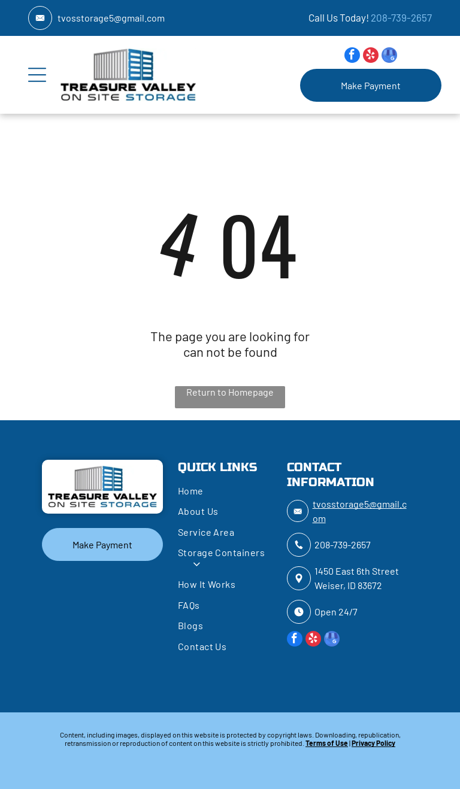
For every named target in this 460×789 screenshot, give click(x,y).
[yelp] (371, 56)
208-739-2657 (401, 17)
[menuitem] (227, 492)
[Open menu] (37, 75)
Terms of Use (326, 743)
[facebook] (352, 56)
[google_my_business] (389, 56)
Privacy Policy (373, 743)
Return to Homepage (230, 391)
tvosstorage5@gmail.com (111, 17)
